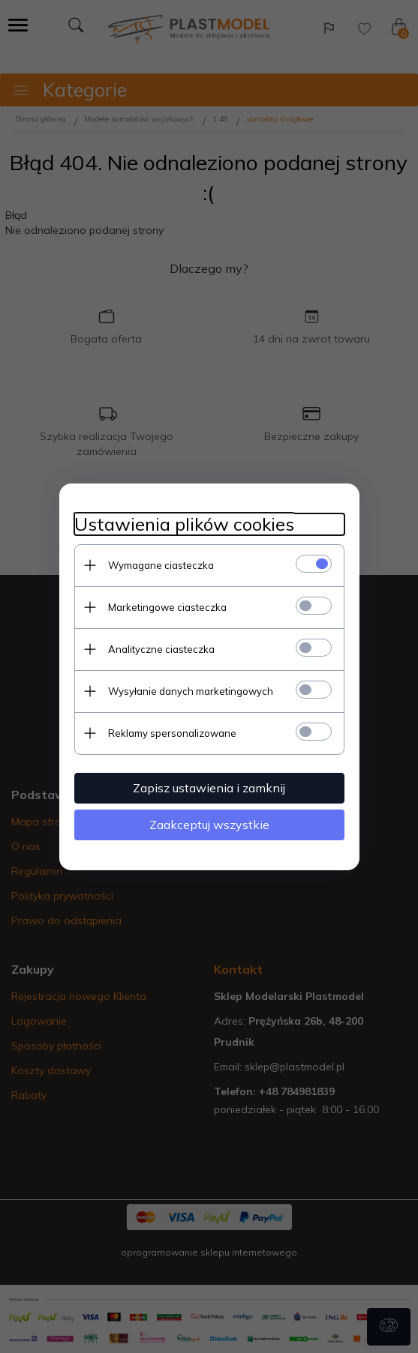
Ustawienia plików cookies (184, 524)
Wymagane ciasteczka (161, 565)
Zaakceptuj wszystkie (209, 824)
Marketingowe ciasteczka (167, 607)
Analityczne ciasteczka (161, 649)
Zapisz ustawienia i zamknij (209, 787)
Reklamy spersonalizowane (172, 733)
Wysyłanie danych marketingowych (190, 691)
